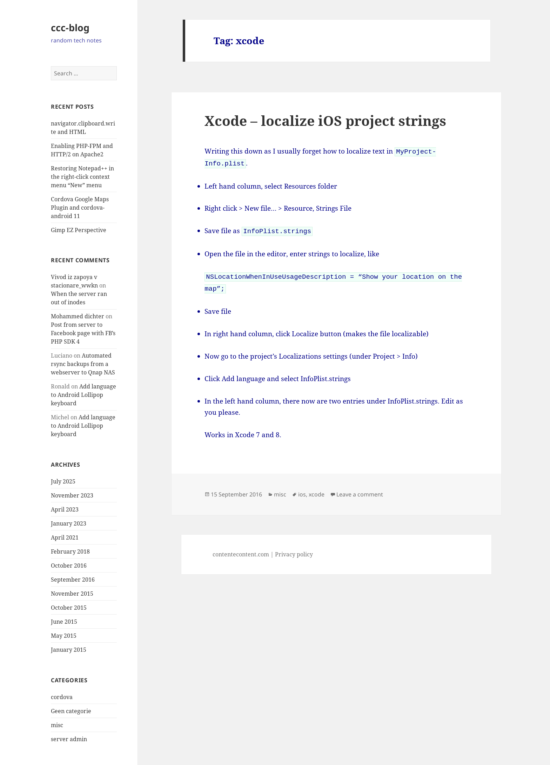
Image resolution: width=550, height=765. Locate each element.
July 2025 (63, 481)
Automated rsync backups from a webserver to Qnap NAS (83, 364)
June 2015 (64, 621)
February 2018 (70, 551)
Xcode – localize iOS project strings (325, 120)
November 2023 (72, 495)
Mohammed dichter (77, 316)
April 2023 (65, 509)
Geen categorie (71, 711)
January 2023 (68, 523)
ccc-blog (70, 27)
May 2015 (63, 635)
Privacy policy (294, 551)
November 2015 (72, 593)
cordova (62, 697)
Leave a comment (359, 491)
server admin (69, 739)
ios (302, 491)
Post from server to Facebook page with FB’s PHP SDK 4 (83, 333)
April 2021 (65, 537)
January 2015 (68, 650)
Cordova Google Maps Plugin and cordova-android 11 (80, 207)
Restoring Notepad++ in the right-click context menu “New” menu (82, 176)
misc (57, 725)
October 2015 (69, 607)
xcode (316, 491)
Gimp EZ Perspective (78, 230)
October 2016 (69, 565)
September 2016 (73, 579)
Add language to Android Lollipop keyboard (83, 394)
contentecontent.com (241, 551)
